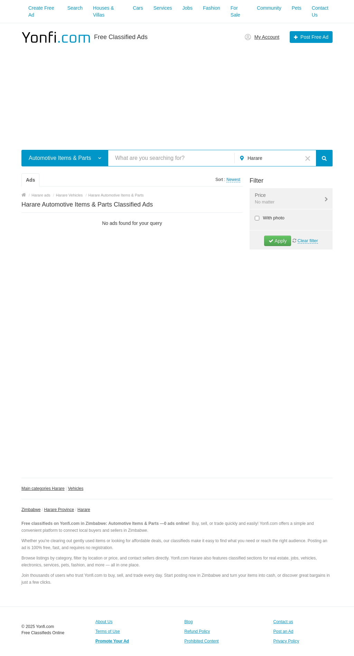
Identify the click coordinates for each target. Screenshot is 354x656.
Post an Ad (283, 631)
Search (75, 8)
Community (269, 8)
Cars (138, 8)
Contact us (283, 621)
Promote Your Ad (112, 641)
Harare (83, 509)
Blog (188, 621)
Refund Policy (197, 631)
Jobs (187, 8)
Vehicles (76, 488)
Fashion (211, 8)
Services (162, 8)
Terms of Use (107, 631)
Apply (278, 241)
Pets (296, 8)
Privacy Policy (286, 641)
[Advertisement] (177, 92)
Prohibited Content (201, 641)
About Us (103, 621)
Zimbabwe (30, 509)
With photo (273, 217)
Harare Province (59, 509)
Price (287, 199)
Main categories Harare (43, 488)
